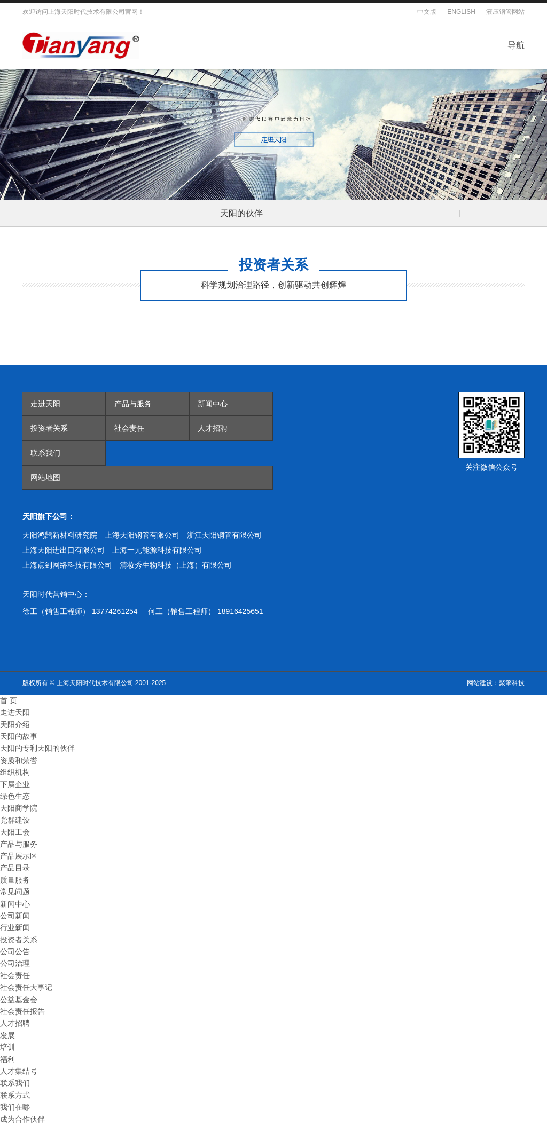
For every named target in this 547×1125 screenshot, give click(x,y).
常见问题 (15, 891)
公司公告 (15, 951)
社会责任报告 (22, 1011)
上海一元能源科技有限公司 (157, 550)
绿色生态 (15, 796)
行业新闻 (15, 927)
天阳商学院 (18, 808)
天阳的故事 (18, 736)
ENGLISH (461, 11)
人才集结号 (18, 1071)
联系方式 (15, 1095)
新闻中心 (213, 403)
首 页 (8, 700)
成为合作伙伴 (22, 1119)
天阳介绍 (15, 724)
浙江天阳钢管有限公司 (224, 535)
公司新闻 (15, 915)
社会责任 (129, 428)
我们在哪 (15, 1107)
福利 (7, 1059)
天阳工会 (15, 832)
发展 (7, 1035)
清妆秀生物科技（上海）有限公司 (176, 565)
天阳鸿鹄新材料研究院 (59, 535)
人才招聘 (213, 428)
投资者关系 (49, 428)
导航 (516, 45)
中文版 (426, 11)
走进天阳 (45, 403)
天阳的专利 (18, 748)
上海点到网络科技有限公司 (67, 565)
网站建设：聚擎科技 (496, 683)
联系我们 (45, 453)
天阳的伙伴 (241, 213)
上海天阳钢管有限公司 (142, 535)
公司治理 (15, 963)
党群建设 (15, 820)
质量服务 (15, 880)
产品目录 (15, 867)
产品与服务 (133, 403)
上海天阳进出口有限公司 (63, 550)
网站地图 (45, 477)
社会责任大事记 (26, 987)
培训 (7, 1047)
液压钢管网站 (505, 11)
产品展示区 (18, 856)
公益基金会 (18, 999)
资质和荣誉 (18, 760)
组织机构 (15, 772)
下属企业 (15, 784)
